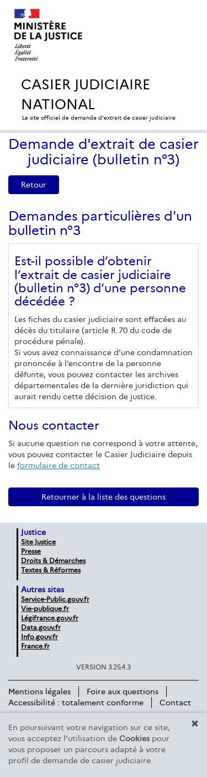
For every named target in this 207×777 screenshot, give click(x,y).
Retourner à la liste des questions (103, 497)
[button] (195, 723)
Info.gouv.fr (39, 637)
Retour (33, 185)
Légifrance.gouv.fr (49, 618)
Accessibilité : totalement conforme (76, 703)
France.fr (35, 646)
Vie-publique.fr (45, 608)
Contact (175, 703)
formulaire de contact (58, 465)
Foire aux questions (122, 691)
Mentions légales (39, 691)
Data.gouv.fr (41, 627)
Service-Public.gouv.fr (55, 599)
